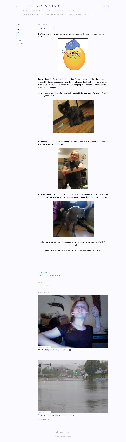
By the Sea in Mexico (43, 6)
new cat (18, 41)
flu (17, 35)
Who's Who (34, 14)
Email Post (46, 272)
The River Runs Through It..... (57, 415)
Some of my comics (83, 14)
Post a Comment (44, 286)
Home (25, 14)
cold (17, 33)
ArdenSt (68, 436)
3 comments (47, 354)
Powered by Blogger (63, 432)
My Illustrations (47, 14)
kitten (18, 38)
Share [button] (18, 24)
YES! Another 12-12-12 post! (55, 350)
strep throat (20, 43)
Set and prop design (65, 14)
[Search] (107, 6)
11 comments (47, 419)
